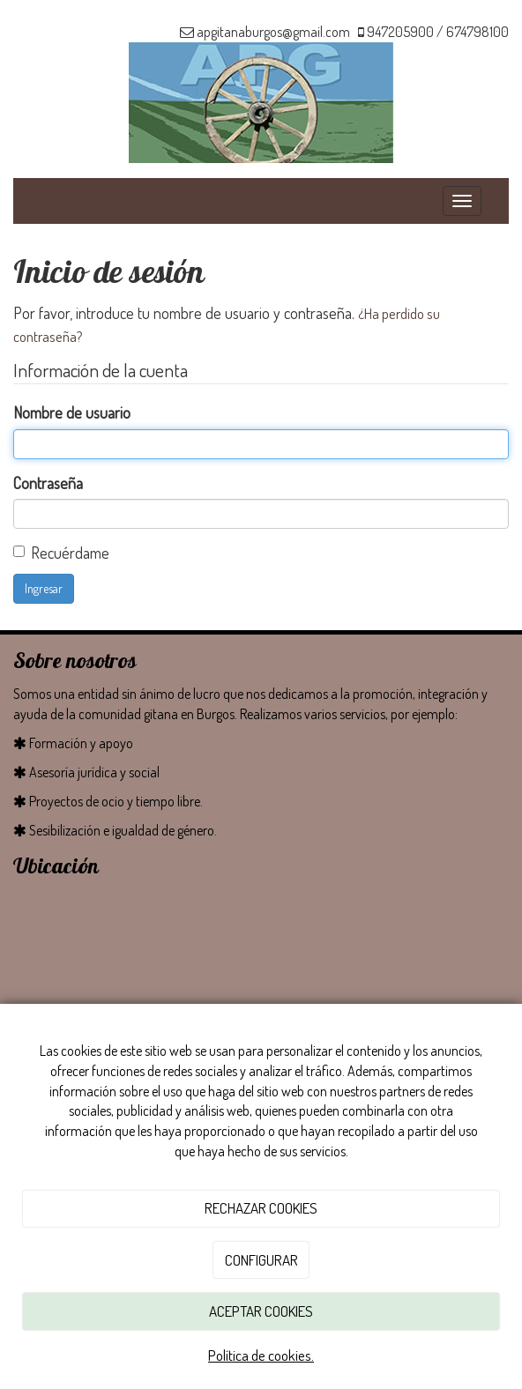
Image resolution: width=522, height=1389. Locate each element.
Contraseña (48, 483)
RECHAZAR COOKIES (261, 1208)
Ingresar (44, 588)
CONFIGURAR (261, 1260)
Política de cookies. (261, 1355)
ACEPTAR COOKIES (261, 1311)
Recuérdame (70, 552)
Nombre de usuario (71, 412)
